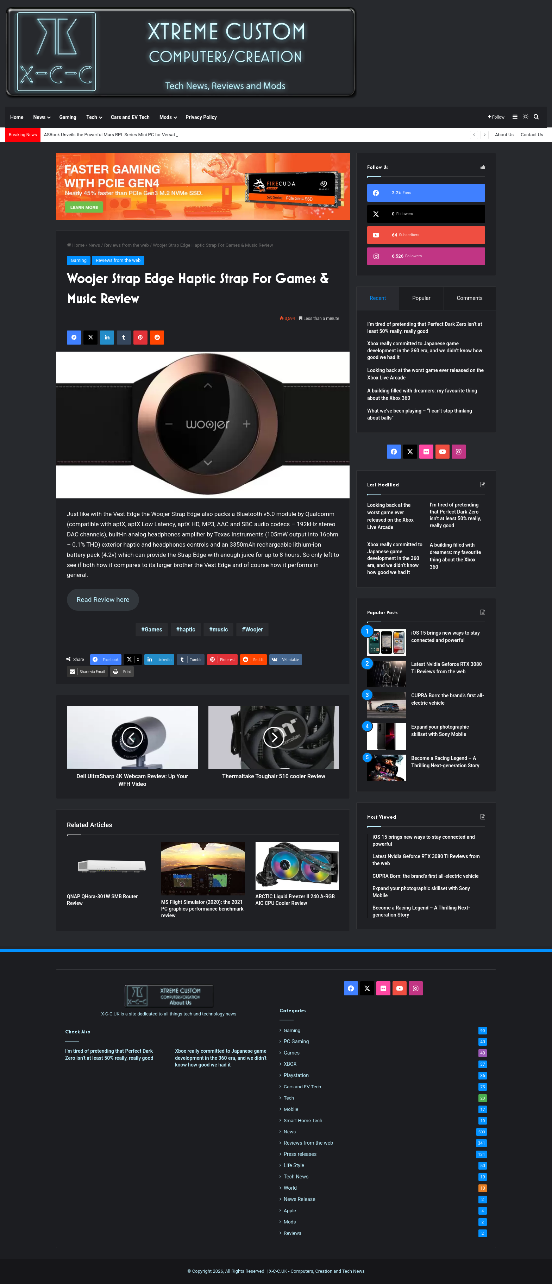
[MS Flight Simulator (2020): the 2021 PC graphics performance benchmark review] (203, 868)
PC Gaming (296, 1041)
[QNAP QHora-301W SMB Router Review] (109, 865)
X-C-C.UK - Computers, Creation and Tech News (317, 1271)
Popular (421, 298)
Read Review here (102, 600)
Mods (165, 117)
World (290, 1188)
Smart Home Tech (303, 1120)
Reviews (292, 1233)
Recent (378, 298)
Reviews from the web (126, 245)
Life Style (294, 1165)
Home (16, 117)
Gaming (67, 117)
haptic (187, 629)
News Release (299, 1199)
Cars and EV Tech (130, 117)
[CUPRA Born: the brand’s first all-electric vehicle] (386, 705)
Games (153, 629)
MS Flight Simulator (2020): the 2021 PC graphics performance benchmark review (202, 908)
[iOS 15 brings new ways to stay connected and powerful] (386, 642)
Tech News (296, 1176)
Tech (91, 117)
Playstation (296, 1075)
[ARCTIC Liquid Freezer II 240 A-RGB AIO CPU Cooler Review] (297, 865)
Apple (290, 1210)
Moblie (291, 1109)
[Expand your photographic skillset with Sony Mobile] (386, 736)
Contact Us (532, 134)
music (220, 629)
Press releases (300, 1154)
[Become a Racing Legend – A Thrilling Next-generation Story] (386, 768)
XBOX (290, 1064)
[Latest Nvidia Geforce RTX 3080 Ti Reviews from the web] (386, 674)
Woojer (254, 629)
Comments (470, 298)
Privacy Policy (201, 117)
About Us (504, 134)
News (39, 117)
